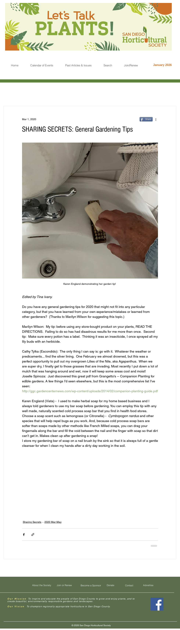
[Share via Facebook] (24, 534)
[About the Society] (42, 585)
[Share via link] (33, 534)
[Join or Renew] (64, 585)
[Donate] (110, 585)
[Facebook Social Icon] (157, 604)
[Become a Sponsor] (90, 585)
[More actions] (156, 119)
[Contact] (129, 585)
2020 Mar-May (53, 521)
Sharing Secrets (32, 521)
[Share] (146, 119)
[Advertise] (148, 585)
